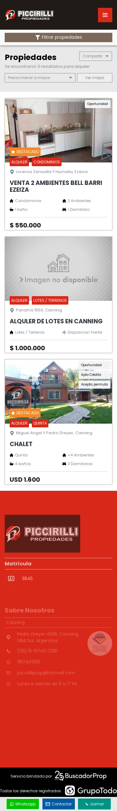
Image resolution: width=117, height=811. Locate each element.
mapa (94, 77)
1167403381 (28, 669)
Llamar (94, 804)
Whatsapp (23, 804)
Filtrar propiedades (58, 37)
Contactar (59, 804)
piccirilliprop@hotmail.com (46, 680)
